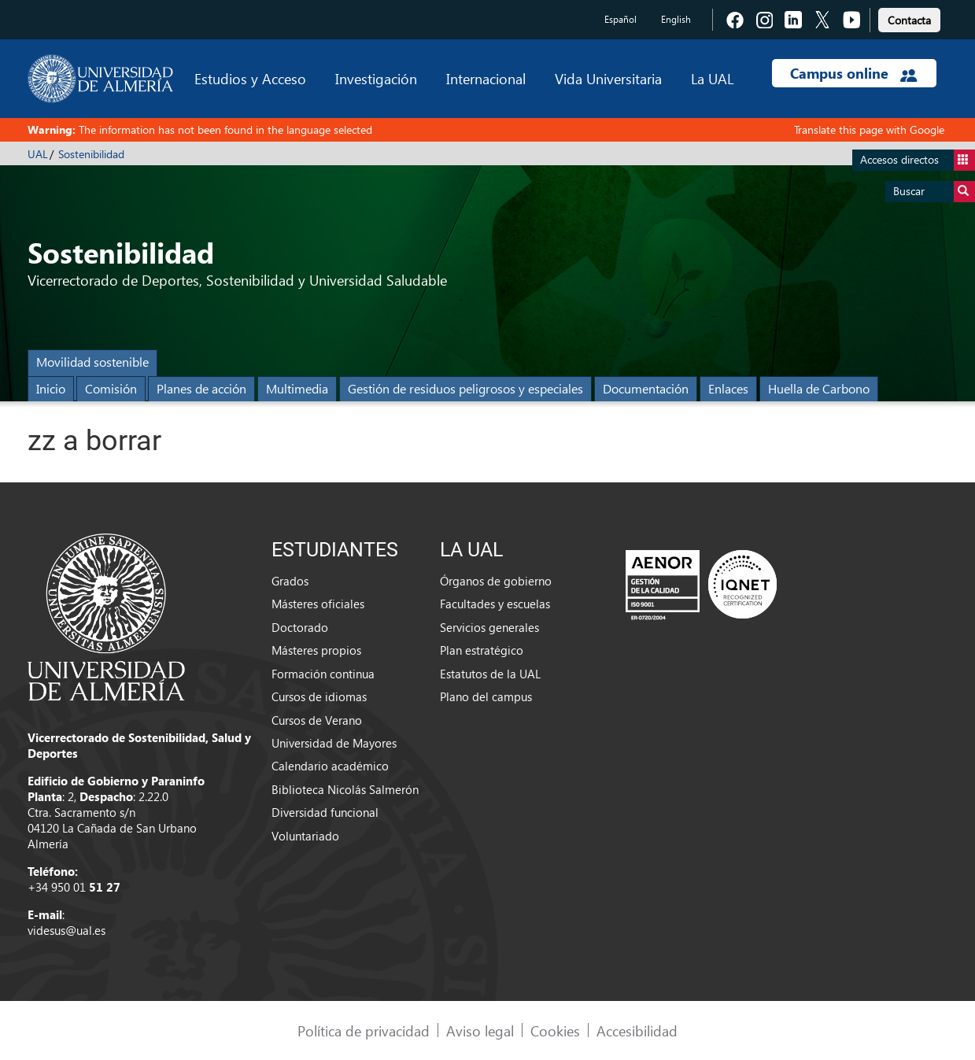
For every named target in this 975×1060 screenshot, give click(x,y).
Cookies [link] (555, 1030)
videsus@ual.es (66, 930)
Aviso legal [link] (480, 1030)
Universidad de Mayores (334, 743)
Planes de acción (201, 388)
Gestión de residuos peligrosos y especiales (465, 388)
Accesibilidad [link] (637, 1030)
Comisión (111, 388)
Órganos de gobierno (496, 581)
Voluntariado (305, 836)
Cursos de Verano (316, 720)
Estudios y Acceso (250, 78)
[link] (909, 18)
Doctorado (299, 627)
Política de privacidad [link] (363, 1030)
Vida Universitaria (608, 78)
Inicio (50, 388)
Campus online (853, 73)
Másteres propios (316, 650)
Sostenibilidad (91, 153)
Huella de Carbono (819, 388)
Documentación (646, 388)
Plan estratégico (481, 650)
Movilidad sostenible (92, 361)
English (676, 19)
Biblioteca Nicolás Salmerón (345, 789)
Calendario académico (330, 766)
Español (620, 19)
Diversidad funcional (325, 812)
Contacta (909, 20)
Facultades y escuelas (495, 603)
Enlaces (728, 388)
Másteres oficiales (317, 603)
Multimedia (297, 388)
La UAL (712, 78)
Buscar (934, 191)
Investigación (376, 78)
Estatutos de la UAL (490, 673)
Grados (289, 581)
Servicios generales (489, 627)
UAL (38, 153)
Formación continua (323, 673)
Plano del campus (486, 696)
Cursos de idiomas (319, 696)
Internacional (486, 78)
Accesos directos (917, 160)
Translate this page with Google (869, 129)
